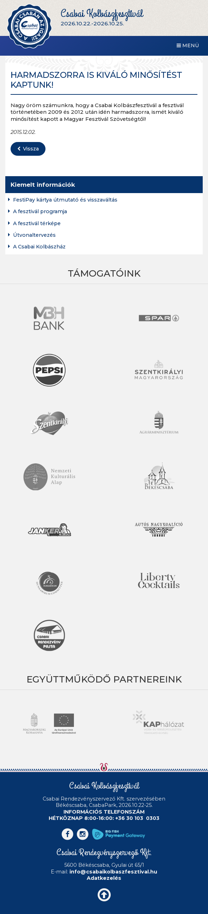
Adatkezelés (104, 878)
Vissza (28, 149)
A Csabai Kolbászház (39, 247)
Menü (188, 45)
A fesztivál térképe (37, 224)
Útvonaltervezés (34, 235)
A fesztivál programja (40, 212)
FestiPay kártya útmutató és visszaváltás (65, 200)
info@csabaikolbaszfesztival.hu (113, 872)
